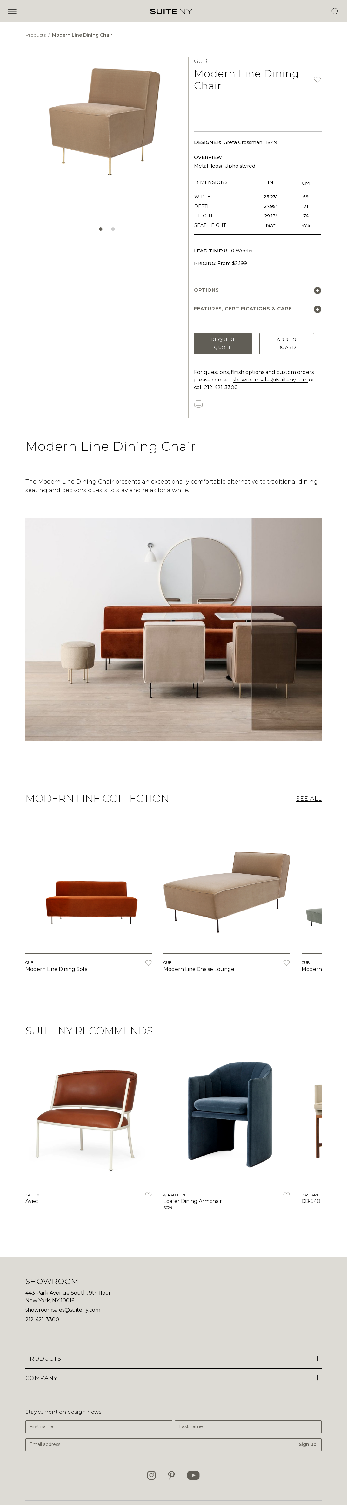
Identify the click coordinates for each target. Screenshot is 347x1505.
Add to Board (286, 343)
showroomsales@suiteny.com (270, 380)
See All (309, 798)
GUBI (201, 61)
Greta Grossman (243, 142)
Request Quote (223, 343)
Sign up (308, 1444)
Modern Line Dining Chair (82, 35)
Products (36, 35)
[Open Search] (334, 11)
